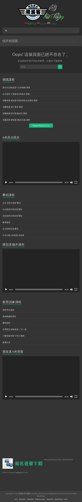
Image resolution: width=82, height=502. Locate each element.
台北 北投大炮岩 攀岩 (11, 203)
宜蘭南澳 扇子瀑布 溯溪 (12, 107)
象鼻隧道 (6, 222)
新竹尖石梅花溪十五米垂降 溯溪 (16, 87)
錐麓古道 (6, 342)
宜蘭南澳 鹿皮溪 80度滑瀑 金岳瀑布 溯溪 (19, 100)
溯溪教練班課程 (9, 316)
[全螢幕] (76, 182)
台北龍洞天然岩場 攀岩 (12, 209)
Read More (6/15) (41, 125)
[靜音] (71, 182)
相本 (66, 499)
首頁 (16, 499)
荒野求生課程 (8, 310)
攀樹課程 (6, 323)
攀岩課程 (22, 499)
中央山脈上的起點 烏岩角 (13, 235)
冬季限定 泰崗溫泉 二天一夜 (14, 329)
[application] (41, 163)
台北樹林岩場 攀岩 (10, 229)
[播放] (6, 182)
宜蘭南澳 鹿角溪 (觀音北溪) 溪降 (16, 120)
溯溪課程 (30, 499)
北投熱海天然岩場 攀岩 (12, 216)
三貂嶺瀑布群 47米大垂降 (13, 336)
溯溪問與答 (59, 499)
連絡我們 (50, 499)
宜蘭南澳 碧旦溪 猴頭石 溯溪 (14, 113)
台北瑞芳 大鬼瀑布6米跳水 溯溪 (16, 94)
